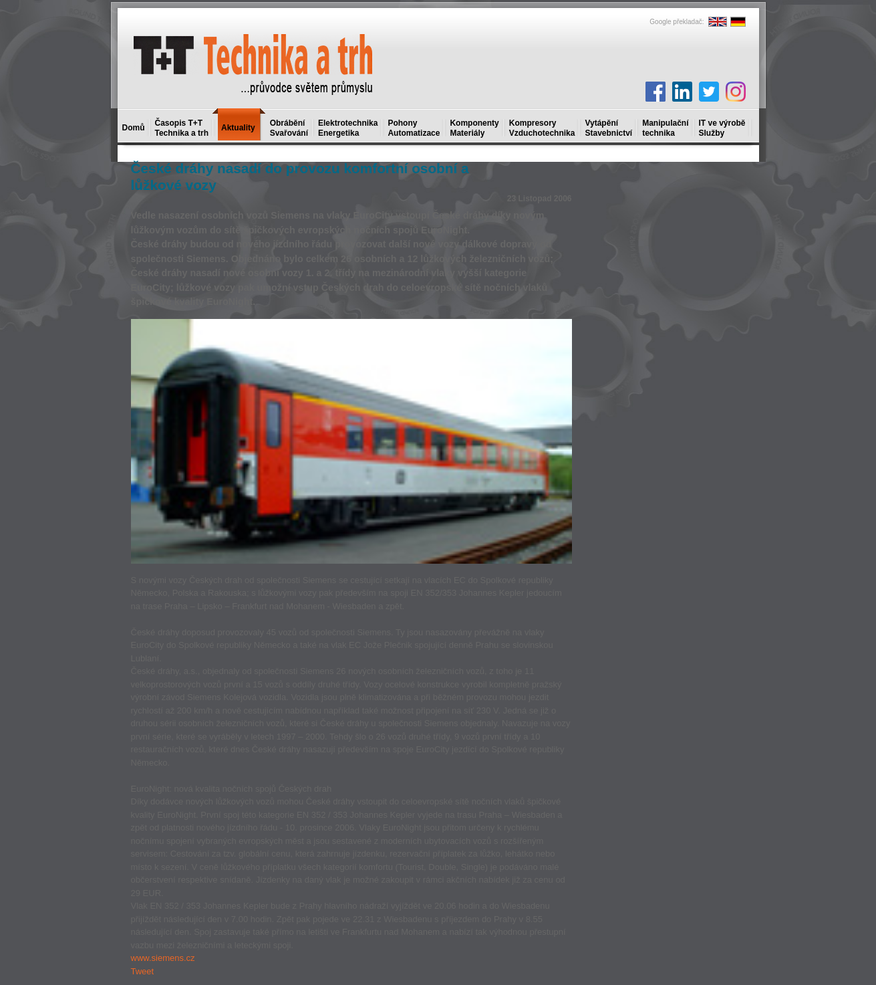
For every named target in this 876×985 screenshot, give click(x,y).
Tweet (142, 971)
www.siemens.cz (163, 958)
